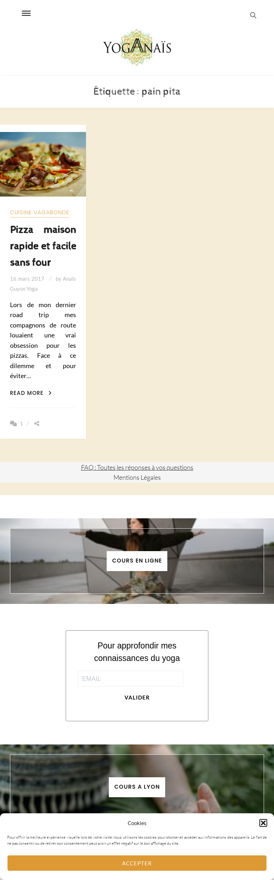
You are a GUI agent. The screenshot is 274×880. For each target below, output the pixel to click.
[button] (263, 822)
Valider (137, 697)
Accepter (137, 863)
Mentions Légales (137, 477)
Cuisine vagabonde (39, 212)
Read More (31, 393)
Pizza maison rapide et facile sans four (43, 246)
